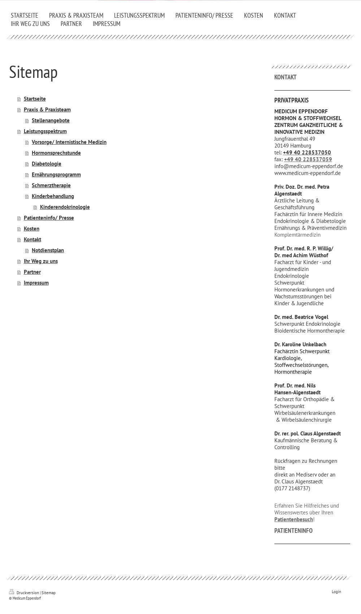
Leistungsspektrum (45, 131)
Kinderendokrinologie (65, 206)
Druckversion (24, 592)
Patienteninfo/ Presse (49, 217)
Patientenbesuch (293, 519)
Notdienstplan (48, 250)
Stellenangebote (51, 120)
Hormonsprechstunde (56, 152)
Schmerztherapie (51, 185)
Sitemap (49, 592)
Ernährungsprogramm (56, 174)
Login (336, 591)
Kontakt (32, 239)
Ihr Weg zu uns (41, 261)
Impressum (36, 282)
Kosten (31, 228)
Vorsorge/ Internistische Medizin (69, 142)
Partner (32, 271)
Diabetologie (46, 163)
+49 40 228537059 (308, 159)
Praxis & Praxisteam (47, 109)
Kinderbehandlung (53, 196)
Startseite (35, 98)
